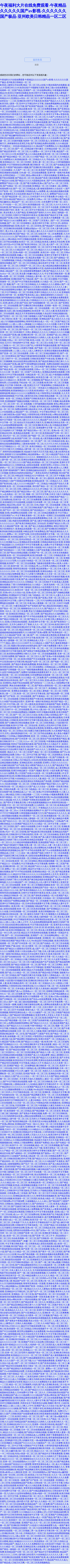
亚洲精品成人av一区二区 (24, 792)
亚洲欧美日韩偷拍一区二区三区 (21, 428)
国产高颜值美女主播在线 (57, 1547)
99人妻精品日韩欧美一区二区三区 (15, 895)
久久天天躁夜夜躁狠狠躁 (11, 1283)
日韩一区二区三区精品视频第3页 (44, 353)
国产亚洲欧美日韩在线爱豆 (41, 167)
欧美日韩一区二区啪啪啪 (29, 380)
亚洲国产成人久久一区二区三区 (36, 1523)
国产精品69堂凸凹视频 (48, 973)
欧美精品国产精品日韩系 (14, 133)
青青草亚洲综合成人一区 (37, 321)
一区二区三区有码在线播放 (56, 648)
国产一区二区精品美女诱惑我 (43, 635)
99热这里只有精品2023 (25, 476)
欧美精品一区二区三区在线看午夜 (18, 1174)
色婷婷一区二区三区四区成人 (36, 141)
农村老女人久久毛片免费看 (27, 138)
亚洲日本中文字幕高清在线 (35, 1438)
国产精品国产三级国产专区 (37, 1034)
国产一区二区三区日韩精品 (25, 263)
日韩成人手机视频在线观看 (27, 260)
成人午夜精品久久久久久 (37, 300)
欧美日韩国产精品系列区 (26, 1509)
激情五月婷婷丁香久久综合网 (13, 840)
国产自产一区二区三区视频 (42, 1291)
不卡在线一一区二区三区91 (15, 204)
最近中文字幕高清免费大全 (33, 1326)
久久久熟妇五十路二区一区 (46, 986)
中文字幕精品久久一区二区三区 (14, 446)
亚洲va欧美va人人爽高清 (11, 1472)
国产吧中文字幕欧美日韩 (14, 802)
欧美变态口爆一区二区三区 (48, 377)
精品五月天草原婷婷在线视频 (29, 313)
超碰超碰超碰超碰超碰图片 (12, 632)
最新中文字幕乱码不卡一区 (50, 1084)
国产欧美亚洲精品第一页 (20, 1121)
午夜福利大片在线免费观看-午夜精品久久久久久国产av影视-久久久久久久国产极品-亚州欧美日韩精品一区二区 (33, 11)
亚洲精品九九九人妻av (10, 1536)
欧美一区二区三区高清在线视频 (31, 909)
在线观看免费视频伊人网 (34, 271)
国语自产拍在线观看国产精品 (53, 739)
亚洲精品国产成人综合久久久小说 (54, 319)
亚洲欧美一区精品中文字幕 (54, 1092)
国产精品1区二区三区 (24, 178)
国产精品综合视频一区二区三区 (23, 1050)
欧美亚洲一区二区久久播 (43, 311)
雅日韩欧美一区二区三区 (34, 117)
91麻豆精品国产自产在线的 (57, 111)
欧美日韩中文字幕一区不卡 (45, 223)
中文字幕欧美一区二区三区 (29, 1018)
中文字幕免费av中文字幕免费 (34, 864)
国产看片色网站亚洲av (33, 183)
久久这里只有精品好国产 (16, 1422)
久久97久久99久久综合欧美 (56, 444)
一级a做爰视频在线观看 (44, 1440)
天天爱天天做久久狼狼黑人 (32, 1079)
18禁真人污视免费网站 (23, 1143)
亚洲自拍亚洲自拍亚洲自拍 (17, 1517)
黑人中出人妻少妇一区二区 (17, 231)
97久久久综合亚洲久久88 (11, 978)
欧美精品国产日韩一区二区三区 (44, 127)
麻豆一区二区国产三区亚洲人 (36, 220)
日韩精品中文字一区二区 (39, 959)
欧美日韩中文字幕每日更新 (41, 93)
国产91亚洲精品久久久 (31, 1313)
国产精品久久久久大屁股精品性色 (30, 181)
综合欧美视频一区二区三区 (17, 784)
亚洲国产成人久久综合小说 (46, 1406)
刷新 (37, 65)
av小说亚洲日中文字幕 (59, 119)
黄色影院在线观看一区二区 (17, 1260)
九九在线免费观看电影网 (11, 425)
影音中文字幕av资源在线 (57, 114)
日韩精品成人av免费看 (35, 191)
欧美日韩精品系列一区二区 (19, 983)
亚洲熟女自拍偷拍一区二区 (24, 691)
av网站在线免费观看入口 (34, 1116)
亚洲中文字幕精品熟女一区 (12, 903)
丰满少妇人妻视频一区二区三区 (41, 603)
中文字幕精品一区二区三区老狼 (19, 292)
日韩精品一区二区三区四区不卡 (39, 582)
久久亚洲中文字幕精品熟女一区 (37, 757)
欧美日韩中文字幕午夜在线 (31, 720)
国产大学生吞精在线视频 (58, 181)
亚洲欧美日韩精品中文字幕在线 (27, 1132)
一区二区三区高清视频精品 (37, 1562)
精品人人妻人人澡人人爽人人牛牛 (18, 1406)
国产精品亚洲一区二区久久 (17, 197)
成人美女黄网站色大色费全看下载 (45, 848)
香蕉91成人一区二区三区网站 (38, 1010)
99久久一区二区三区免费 (18, 247)
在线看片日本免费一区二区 (38, 502)
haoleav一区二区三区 (9, 274)
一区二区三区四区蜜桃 (19, 675)
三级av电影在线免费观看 (18, 521)
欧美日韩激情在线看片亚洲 (52, 1379)
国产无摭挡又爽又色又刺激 (12, 856)
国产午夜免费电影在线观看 (33, 364)
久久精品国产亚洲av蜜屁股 (43, 1137)
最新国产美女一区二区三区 (40, 1353)
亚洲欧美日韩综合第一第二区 (13, 914)
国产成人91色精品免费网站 (41, 526)
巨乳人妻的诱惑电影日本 (16, 733)
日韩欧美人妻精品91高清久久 (22, 1028)
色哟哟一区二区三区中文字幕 (43, 247)
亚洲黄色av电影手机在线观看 (16, 683)
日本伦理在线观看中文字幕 (42, 534)
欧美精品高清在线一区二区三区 (54, 1177)
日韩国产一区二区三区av (30, 266)
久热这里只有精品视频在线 (55, 313)
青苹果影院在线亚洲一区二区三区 (50, 919)
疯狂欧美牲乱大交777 (37, 1477)
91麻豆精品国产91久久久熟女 (49, 1169)
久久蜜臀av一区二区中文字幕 (42, 151)
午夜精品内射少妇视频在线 (48, 1103)
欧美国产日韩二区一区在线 (27, 438)
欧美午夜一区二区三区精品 (23, 566)
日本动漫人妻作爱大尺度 (27, 988)
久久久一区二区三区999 (43, 624)
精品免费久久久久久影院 (45, 1167)
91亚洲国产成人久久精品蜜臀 (36, 1055)
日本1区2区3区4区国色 (44, 927)
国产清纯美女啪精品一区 (42, 895)
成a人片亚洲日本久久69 (54, 670)
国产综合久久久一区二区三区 (16, 821)
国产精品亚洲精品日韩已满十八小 (53, 361)
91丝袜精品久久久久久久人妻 (53, 287)
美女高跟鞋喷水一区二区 (51, 558)
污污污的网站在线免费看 (51, 600)
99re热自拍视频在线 (55, 1331)
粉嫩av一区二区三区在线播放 (30, 255)
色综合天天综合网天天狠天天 (30, 422)
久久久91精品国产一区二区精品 (33, 484)
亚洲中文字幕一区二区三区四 (32, 1419)
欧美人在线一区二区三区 (41, 340)
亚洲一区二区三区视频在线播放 (36, 885)
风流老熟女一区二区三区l (45, 1541)
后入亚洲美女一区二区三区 (35, 978)
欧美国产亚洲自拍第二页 (50, 170)
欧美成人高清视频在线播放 (25, 1185)
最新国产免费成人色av (45, 1143)
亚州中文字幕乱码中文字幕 (31, 104)
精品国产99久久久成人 (38, 866)
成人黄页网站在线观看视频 (46, 1068)
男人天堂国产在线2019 (25, 773)
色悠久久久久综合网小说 (34, 114)
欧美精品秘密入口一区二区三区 (25, 537)
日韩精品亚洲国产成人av (11, 991)
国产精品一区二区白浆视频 (50, 1509)
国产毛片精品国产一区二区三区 (32, 1347)
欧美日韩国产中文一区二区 (54, 1018)
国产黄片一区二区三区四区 (50, 1252)
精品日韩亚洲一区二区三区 (31, 630)
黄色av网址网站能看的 (52, 717)
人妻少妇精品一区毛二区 (40, 1100)
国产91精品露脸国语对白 (26, 1265)
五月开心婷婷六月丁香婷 (20, 624)
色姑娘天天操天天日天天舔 (36, 452)
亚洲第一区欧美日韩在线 (43, 1424)
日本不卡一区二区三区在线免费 (52, 1185)
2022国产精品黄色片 (18, 1318)
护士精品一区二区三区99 (51, 489)
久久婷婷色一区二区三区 (45, 805)
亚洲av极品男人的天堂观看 (35, 1257)
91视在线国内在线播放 (56, 85)
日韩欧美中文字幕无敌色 (11, 651)
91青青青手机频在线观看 (36, 122)
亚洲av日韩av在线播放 (58, 996)
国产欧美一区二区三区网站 (50, 965)
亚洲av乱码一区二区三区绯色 (28, 226)
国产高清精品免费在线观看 (43, 143)
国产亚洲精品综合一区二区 (52, 98)
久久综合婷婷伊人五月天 (47, 874)
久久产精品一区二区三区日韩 (13, 1151)
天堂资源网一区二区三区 (26, 1105)
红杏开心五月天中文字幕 (24, 638)
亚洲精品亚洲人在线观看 (31, 763)
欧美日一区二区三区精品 (30, 242)
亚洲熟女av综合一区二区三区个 (25, 98)
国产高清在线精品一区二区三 (53, 1363)
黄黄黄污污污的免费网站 (16, 454)
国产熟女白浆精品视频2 (17, 553)
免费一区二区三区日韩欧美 (40, 1081)
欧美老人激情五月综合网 (11, 85)
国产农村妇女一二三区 (40, 683)
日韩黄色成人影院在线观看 (27, 465)
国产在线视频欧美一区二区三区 (43, 303)
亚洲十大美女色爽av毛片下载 (28, 951)
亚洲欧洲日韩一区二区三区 (33, 335)
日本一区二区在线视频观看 (44, 654)
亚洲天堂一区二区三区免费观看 (27, 499)
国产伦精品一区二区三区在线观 (17, 186)
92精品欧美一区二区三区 (37, 375)
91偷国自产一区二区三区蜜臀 (49, 1443)
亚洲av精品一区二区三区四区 (41, 768)
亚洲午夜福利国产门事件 (14, 470)
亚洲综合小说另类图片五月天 (45, 587)
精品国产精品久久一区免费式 (22, 199)
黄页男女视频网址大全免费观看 (31, 1331)
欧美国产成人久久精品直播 (15, 109)
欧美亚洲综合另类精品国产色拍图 (36, 781)
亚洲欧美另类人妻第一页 (47, 1206)
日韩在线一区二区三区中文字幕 (48, 1483)
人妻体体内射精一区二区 (32, 444)
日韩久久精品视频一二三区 (27, 794)
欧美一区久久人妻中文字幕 (33, 1400)
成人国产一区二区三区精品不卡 (46, 949)
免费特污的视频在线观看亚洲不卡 (36, 672)
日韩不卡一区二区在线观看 (12, 122)
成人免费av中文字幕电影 (51, 545)
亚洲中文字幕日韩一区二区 (50, 1531)
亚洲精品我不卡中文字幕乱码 (53, 1469)
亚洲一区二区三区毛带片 (16, 1353)
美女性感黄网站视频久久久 (35, 497)
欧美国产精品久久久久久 (53, 101)
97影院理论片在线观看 (50, 393)
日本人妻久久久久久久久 (28, 420)
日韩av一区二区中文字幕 (18, 340)
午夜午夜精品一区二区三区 (42, 1026)
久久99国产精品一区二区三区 (43, 157)
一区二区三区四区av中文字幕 (43, 1278)
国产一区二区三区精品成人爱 (26, 189)
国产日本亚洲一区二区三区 (27, 739)
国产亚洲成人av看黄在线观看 (53, 1209)
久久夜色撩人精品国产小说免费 (53, 988)
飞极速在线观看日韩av (46, 563)
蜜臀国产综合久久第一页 (11, 183)
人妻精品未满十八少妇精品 (25, 1084)
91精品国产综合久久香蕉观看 (55, 329)
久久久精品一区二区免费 (32, 678)
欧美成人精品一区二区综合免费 (52, 1198)
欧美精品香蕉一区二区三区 (12, 1435)
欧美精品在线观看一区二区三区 (28, 433)
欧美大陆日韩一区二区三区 (33, 747)
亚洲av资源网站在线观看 (16, 513)
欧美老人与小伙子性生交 (39, 1475)
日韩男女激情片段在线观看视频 (33, 1108)
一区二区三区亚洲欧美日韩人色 (37, 425)
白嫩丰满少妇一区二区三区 (21, 1451)
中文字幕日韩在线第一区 (16, 258)
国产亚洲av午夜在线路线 (32, 298)
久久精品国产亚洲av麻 (10, 335)
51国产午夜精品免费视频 (20, 481)
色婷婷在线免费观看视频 (55, 268)
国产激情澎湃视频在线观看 (36, 290)
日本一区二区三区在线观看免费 (25, 571)
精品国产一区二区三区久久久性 (26, 202)
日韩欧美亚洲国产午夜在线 (42, 359)
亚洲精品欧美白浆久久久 (24, 1196)
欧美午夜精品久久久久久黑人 (16, 1345)
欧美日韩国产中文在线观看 (33, 659)
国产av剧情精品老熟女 (54, 678)
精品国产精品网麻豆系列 (34, 1095)
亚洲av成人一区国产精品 (41, 1517)
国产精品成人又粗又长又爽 (12, 1562)
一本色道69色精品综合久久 (23, 146)
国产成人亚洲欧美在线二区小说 (52, 1384)
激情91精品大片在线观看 (32, 970)
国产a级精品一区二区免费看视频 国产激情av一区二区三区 (37, 1153)
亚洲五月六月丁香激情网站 (39, 385)
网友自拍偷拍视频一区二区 (21, 685)
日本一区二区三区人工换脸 (15, 337)
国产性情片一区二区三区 (11, 316)
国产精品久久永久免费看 (11, 220)
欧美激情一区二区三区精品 (19, 1111)
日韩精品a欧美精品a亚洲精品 (43, 858)
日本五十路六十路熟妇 (59, 494)
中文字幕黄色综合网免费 (18, 165)
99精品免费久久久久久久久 (37, 1275)
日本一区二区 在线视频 (21, 404)
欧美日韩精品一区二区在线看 (43, 446)
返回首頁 (37, 59)
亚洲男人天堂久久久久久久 (55, 763)
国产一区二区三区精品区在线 (51, 441)
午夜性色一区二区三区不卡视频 (44, 401)
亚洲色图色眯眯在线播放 (30, 1307)
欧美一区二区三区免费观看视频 (42, 109)
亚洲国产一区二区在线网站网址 (37, 90)
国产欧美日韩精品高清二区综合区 (31, 523)
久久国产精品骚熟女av (58, 994)
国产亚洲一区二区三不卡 (43, 1236)
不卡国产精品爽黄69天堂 (32, 268)
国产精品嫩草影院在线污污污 (18, 135)
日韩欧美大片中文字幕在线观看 (39, 1212)
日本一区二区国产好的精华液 (35, 1020)
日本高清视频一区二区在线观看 (23, 911)
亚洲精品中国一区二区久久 (32, 1496)
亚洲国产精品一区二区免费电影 (21, 1066)
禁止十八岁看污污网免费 (32, 574)
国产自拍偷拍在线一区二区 (17, 957)
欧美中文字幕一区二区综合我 (24, 725)
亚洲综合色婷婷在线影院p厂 (22, 473)
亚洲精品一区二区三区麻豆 (44, 186)
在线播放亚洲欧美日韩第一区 (41, 1448)
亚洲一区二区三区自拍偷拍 (46, 834)
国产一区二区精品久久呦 (16, 959)
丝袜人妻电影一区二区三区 (49, 691)
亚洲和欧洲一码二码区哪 (36, 1127)
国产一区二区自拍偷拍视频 (17, 935)
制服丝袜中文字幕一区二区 (35, 1515)
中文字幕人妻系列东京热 (26, 396)
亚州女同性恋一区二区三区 (31, 539)
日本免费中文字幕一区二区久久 (31, 1392)
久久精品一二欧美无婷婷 (43, 585)
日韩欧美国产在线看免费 (22, 1414)
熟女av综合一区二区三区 (40, 1321)
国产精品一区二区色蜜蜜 (37, 901)
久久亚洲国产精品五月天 (22, 824)
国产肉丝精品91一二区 (40, 510)
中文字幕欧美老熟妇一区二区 (24, 1262)
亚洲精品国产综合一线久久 (44, 887)
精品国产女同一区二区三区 (37, 662)
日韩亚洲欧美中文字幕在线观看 (37, 1044)
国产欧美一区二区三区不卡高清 (43, 1193)
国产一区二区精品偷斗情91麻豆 (29, 149)
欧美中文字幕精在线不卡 (16, 1100)
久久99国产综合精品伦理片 (12, 701)
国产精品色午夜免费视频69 (22, 1015)
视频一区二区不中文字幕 (37, 494)
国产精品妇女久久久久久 (55, 813)
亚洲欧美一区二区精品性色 (55, 938)
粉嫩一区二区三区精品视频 (36, 1241)
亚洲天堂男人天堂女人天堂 (53, 465)
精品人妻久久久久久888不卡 (43, 231)
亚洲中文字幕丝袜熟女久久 (49, 1310)
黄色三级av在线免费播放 (56, 88)
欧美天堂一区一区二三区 (41, 1220)
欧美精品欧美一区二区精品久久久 (30, 159)
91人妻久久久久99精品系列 (36, 119)
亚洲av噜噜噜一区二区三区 (32, 1387)
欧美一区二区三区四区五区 (33, 1536)
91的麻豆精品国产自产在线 (12, 765)
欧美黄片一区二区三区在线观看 (23, 1520)
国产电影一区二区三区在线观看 (42, 436)
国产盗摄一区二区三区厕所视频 (52, 1299)
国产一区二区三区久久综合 (32, 680)
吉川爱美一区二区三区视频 (37, 946)
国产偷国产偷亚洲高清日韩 (37, 797)
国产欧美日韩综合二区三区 (33, 244)
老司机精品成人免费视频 (48, 406)
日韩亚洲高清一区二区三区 (31, 1456)
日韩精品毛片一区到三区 (35, 1533)
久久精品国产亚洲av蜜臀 (36, 632)
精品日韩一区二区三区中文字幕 (23, 598)
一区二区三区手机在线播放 (40, 733)
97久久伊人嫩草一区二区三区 (45, 135)
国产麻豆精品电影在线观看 (39, 879)
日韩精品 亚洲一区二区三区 (56, 630)
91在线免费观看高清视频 (47, 1528)
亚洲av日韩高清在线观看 (16, 622)
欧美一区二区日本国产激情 (37, 367)
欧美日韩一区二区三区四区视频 (50, 638)
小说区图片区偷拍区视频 (53, 577)
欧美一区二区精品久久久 (44, 983)
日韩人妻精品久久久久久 (37, 332)
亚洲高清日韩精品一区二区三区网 (24, 614)
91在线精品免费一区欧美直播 (36, 1297)
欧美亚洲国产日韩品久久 (18, 1278)
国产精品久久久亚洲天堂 (47, 1058)
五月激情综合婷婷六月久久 (55, 890)
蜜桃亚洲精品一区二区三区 (56, 539)
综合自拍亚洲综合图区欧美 (25, 361)
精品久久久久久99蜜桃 (48, 250)
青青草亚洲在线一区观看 (24, 569)
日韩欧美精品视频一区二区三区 (52, 396)
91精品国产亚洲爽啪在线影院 (39, 1337)
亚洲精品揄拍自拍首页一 (37, 470)
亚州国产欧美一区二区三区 (35, 1073)
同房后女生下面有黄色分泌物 (34, 1403)
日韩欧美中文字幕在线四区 (21, 834)
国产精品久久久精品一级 (32, 1042)
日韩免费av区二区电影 (26, 406)
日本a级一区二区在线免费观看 (32, 173)
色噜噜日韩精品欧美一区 (57, 991)
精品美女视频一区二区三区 (41, 258)
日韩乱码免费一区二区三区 (15, 789)
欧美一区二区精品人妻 (41, 736)
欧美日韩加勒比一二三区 (11, 117)
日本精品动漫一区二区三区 (57, 149)
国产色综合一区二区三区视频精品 (32, 707)
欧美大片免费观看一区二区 (56, 218)
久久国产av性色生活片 (56, 117)
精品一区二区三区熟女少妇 (15, 731)
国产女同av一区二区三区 (47, 1230)
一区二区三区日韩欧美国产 (31, 507)
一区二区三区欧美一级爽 (14, 1480)
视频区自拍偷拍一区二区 (26, 441)
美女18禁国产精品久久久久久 (38, 765)
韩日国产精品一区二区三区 (25, 234)
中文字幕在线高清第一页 (18, 858)
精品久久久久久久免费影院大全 (25, 393)
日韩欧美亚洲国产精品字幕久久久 (35, 130)
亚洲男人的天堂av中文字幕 (12, 106)
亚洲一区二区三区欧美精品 (42, 723)
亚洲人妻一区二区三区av (44, 162)
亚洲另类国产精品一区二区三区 (19, 1167)
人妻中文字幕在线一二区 (28, 600)
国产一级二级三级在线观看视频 (23, 1002)
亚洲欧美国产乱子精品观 (22, 279)
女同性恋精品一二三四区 (14, 175)
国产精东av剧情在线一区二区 (48, 685)
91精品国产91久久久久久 (24, 1443)
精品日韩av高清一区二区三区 (20, 505)
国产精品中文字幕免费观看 (50, 1454)
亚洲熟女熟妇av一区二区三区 (36, 228)
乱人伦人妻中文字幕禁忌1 (47, 882)
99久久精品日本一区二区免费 (55, 547)
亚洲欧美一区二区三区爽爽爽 (55, 1313)
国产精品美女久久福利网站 (27, 236)
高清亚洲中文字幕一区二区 (41, 622)
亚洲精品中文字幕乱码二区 (17, 1291)
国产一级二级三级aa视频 (49, 1262)
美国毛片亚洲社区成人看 (37, 133)
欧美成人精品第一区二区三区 (34, 1156)
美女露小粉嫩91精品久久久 (31, 274)
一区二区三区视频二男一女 (25, 1531)
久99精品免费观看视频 (23, 1140)
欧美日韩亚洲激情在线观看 (46, 1414)
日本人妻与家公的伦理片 (49, 409)
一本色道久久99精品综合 (47, 388)
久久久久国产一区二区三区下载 (17, 1360)
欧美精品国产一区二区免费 (37, 1504)
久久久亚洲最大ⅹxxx (9, 542)
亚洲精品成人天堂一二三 (38, 640)
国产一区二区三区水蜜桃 (46, 279)
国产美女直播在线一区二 (36, 1549)
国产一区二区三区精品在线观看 (36, 1188)
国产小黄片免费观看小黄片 (50, 646)
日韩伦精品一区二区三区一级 (13, 1289)
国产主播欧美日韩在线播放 (31, 305)
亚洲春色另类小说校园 (31, 547)
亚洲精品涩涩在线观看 (29, 542)
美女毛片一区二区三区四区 (15, 436)
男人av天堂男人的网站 (46, 566)
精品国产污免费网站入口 (47, 146)
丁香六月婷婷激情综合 (21, 585)
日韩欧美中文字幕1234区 (57, 1116)
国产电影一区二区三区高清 (47, 348)
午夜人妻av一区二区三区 (44, 1539)
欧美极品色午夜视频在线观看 (45, 417)
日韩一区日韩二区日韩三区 (15, 1475)
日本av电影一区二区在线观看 (36, 308)
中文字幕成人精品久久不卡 (31, 1063)
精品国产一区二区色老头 (27, 412)
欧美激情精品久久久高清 (28, 287)
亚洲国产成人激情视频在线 (54, 1355)
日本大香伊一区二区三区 (54, 1007)
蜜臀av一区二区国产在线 (18, 534)
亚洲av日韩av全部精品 (50, 260)
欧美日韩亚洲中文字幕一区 (42, 957)
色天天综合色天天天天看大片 (34, 1334)
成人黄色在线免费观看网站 (35, 518)
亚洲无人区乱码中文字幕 (51, 537)
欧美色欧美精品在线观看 (11, 531)
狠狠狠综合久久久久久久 (48, 457)
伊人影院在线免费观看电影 (37, 856)
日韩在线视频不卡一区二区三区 (46, 1329)
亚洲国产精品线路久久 (54, 967)
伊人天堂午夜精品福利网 (55, 1512)
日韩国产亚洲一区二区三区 (29, 1233)
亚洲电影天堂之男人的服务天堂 (19, 1440)
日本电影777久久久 (20, 1222)
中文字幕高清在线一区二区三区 (27, 1092)
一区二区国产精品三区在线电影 (52, 1225)
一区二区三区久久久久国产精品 (17, 462)
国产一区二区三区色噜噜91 (19, 223)
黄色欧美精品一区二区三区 (49, 664)
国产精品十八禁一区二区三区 (49, 1052)
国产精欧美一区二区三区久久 (28, 656)
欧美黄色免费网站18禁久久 (19, 654)
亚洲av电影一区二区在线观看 (26, 252)
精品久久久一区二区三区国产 (20, 752)
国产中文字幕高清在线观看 (27, 282)
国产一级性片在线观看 (25, 826)
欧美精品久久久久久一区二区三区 (20, 1310)
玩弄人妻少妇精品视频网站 (19, 311)
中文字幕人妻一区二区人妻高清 (40, 478)
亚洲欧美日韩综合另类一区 (56, 422)
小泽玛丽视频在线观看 (43, 404)
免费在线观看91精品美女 (58, 364)
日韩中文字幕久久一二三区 (51, 1376)
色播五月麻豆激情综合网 (39, 731)
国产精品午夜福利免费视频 (24, 664)
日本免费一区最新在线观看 (29, 938)
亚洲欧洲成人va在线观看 (24, 327)
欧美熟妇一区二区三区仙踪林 (45, 462)
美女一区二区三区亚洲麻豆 (52, 1124)
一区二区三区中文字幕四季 (50, 1002)
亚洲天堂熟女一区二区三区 (55, 1148)
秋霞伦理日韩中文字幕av (47, 327)
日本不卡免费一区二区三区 (48, 826)
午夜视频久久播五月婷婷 (49, 1105)
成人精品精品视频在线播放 (54, 266)
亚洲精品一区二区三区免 (23, 1294)
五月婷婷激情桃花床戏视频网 (46, 1270)
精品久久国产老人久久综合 (17, 1076)
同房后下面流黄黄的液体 (22, 744)
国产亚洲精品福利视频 (25, 1169)
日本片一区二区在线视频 (16, 1129)
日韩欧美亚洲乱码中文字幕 (23, 627)
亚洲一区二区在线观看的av (15, 1461)
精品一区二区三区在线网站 (31, 667)
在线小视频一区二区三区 (57, 659)
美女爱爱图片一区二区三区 (31, 816)
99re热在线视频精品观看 (57, 579)
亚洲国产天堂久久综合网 (32, 1342)
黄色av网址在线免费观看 (11, 996)
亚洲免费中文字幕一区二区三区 (50, 428)
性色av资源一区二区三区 (26, 1454)
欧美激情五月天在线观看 (14, 502)
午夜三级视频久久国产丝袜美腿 (37, 316)
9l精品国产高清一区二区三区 (48, 906)
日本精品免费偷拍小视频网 (23, 712)
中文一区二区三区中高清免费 (20, 805)
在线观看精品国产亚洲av (22, 1483)
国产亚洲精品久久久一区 (11, 308)
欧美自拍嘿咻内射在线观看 (19, 417)
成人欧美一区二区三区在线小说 (17, 1236)
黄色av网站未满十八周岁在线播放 (41, 175)
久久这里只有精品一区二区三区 (31, 561)
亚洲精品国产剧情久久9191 (39, 212)
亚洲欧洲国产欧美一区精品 (31, 1286)
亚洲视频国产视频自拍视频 (17, 401)
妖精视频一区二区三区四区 (19, 1036)
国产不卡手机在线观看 (33, 616)
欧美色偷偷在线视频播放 (31, 877)
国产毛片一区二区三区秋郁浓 (16, 510)
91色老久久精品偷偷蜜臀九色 (43, 1411)
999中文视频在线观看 (26, 239)
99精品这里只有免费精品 (34, 531)
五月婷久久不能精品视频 (40, 1119)
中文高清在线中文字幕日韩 (12, 662)
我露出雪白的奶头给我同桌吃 (24, 646)
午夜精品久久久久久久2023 (51, 808)
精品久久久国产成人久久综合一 (33, 786)
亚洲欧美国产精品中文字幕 (50, 215)
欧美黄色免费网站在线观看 (35, 468)
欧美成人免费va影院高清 (22, 96)
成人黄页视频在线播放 (50, 438)
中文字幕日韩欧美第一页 (56, 274)
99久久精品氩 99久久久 (10, 800)
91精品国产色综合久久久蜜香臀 (17, 1464)
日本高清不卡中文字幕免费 (42, 197)
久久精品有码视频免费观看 (25, 842)
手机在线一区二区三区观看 (31, 383)
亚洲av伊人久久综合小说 (14, 592)
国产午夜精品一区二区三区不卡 (47, 696)
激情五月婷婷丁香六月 (37, 914)
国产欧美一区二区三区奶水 (57, 1180)
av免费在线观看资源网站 (18, 1023)
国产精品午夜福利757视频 (11, 845)
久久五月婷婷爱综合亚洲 (11, 1116)
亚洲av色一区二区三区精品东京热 (40, 1228)
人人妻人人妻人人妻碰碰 (20, 324)
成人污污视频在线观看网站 (13, 321)
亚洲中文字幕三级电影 (21, 587)
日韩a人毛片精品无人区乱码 (25, 760)
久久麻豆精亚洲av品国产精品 (13, 414)
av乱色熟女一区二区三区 (14, 494)
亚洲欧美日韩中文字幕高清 (29, 101)
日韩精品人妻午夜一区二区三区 (40, 276)
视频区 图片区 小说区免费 (47, 771)
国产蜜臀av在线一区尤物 (26, 837)
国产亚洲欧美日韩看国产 (56, 529)
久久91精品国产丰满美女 (53, 1161)
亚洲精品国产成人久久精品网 (56, 877)
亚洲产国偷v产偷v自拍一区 (12, 946)
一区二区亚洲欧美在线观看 (48, 1246)
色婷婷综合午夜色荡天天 (11, 114)
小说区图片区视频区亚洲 (16, 980)
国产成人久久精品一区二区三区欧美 (21, 973)
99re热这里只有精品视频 (42, 941)
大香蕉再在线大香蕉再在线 (39, 414)
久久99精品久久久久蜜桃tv (49, 284)
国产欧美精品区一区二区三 (25, 808)
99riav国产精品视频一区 (10, 1020)
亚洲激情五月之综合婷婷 (14, 194)
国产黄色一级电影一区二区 (12, 1549)
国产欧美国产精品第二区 (36, 106)
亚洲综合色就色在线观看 (49, 1060)
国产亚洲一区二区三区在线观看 (14, 353)
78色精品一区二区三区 (42, 595)
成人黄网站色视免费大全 (51, 1004)
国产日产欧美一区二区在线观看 (17, 696)
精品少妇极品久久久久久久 (21, 1541)
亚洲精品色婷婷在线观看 (53, 372)
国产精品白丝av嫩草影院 (20, 207)
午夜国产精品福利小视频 (17, 167)
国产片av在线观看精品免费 (54, 850)
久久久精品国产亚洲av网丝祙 (43, 1395)
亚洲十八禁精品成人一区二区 (55, 975)
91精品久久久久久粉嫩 (59, 332)
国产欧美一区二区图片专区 (35, 994)
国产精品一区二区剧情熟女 (12, 367)
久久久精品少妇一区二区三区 (30, 111)
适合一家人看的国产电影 (32, 853)
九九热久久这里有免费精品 (19, 1493)
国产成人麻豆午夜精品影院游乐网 (45, 521)
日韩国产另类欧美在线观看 (34, 800)
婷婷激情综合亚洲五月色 (18, 143)
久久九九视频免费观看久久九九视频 (16, 1089)
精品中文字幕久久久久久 (38, 194)
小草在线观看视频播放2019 (39, 802)
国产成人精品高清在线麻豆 (51, 606)
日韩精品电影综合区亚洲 (51, 542)
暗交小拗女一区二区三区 (34, 1366)
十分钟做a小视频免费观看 (18, 736)
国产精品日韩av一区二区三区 (37, 430)
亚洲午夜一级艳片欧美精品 (38, 701)
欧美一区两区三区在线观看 (53, 515)
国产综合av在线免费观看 (40, 999)
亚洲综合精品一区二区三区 (52, 571)
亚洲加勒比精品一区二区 (43, 872)
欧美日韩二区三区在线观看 (12, 1499)
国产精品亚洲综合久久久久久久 (21, 457)
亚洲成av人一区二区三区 (34, 991)
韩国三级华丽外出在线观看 (54, 1031)
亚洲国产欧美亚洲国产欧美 (33, 1557)
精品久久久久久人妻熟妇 (38, 1289)
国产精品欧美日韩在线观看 (39, 832)
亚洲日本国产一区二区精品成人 (52, 1039)
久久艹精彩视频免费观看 (32, 670)
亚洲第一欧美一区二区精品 (57, 305)
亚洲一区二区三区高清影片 (12, 332)
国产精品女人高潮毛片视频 (21, 348)
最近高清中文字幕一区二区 (50, 263)
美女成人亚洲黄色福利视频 (50, 930)
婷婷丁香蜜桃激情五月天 (57, 1435)
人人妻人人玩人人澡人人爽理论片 (28, 351)
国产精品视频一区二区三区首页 (46, 1111)
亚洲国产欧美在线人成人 (29, 295)
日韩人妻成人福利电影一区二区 (42, 917)
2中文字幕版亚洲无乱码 (23, 919)
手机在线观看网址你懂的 (11, 290)
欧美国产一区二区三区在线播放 (21, 563)
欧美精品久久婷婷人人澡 (39, 337)
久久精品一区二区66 (49, 282)
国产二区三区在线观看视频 (50, 1398)
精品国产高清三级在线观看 (47, 178)
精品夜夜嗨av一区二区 (38, 454)
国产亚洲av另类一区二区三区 (51, 598)
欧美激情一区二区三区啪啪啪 (38, 1499)
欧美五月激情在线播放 (18, 93)
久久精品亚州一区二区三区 (25, 250)
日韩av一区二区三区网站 (47, 199)
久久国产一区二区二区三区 (26, 170)
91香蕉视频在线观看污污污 (31, 813)
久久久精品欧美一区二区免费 (51, 1265)
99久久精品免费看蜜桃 (50, 776)
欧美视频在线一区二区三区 (40, 204)
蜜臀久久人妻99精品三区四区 (39, 125)
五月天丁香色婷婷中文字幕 (17, 343)
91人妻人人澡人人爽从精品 (17, 1411)
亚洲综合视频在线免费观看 (56, 351)
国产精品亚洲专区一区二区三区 (14, 151)
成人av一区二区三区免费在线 (26, 1214)
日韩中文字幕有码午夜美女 (25, 215)
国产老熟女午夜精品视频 (34, 651)
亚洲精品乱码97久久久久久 (12, 582)
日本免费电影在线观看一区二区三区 (46, 675)
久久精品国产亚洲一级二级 (15, 526)
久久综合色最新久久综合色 (57, 1488)
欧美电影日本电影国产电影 (48, 704)
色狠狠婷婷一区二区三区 (24, 388)
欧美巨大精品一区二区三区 (27, 1416)
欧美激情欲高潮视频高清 (39, 1318)
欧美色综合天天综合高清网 (25, 1060)
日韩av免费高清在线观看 (18, 127)
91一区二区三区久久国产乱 (21, 345)
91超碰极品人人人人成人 (37, 1201)
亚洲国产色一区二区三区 (40, 553)
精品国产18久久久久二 (50, 420)
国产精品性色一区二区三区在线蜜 (50, 1294)
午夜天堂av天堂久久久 (10, 1326)
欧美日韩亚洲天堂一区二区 (12, 1275)
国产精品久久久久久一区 (57, 271)
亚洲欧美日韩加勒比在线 (14, 125)
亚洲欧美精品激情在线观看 (27, 776)
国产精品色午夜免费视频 (57, 1400)
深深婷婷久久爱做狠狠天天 (46, 96)
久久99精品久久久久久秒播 (44, 324)
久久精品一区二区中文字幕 (46, 824)
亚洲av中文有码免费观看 (47, 792)
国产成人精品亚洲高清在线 (33, 579)
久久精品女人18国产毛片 (43, 643)
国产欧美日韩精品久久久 (31, 890)
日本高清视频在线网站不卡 (31, 810)
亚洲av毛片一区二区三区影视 (13, 832)
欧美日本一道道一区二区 (52, 252)
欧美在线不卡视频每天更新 (32, 88)
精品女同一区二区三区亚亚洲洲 (27, 898)
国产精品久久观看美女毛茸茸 (18, 949)
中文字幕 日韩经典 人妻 (15, 385)
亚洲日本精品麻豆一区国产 (49, 239)
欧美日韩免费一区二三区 (41, 555)
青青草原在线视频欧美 (13, 452)
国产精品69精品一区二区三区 (16, 157)
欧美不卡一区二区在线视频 (22, 1145)
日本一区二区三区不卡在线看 (45, 207)
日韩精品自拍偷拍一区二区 (31, 218)
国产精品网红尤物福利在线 (25, 1039)
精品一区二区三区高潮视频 (47, 752)
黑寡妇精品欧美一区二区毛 (12, 1034)
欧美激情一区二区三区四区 (25, 1198)
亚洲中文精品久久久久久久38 (47, 292)
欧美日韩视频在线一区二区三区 (53, 911)
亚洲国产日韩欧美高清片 (34, 398)
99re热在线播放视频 (59, 797)
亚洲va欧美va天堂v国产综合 (15, 303)
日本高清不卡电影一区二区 (57, 1544)
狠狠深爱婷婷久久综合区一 (52, 189)
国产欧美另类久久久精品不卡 (47, 744)
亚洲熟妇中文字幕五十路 (20, 595)
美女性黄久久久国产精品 (14, 212)
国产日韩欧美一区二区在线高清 (14, 999)
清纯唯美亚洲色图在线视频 (56, 699)
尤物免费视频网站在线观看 (56, 104)
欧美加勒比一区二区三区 (45, 391)
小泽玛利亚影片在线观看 (54, 1132)
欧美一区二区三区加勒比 (26, 861)
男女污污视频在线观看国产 (41, 611)
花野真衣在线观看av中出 (24, 1230)
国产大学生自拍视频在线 (30, 577)
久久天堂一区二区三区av (55, 574)
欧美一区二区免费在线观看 (21, 369)
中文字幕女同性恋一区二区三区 (54, 412)
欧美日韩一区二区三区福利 (56, 1042)
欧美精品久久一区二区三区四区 (17, 162)
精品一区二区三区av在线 (34, 85)
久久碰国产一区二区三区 (43, 1012)
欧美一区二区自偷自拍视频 (26, 319)
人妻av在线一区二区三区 (11, 1350)
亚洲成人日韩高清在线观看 (54, 1485)
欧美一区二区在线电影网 (18, 555)
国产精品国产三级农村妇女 (54, 226)
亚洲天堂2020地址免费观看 (44, 1121)
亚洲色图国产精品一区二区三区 (52, 842)
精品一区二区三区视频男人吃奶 (23, 1384)
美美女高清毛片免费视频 (47, 473)
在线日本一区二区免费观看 (50, 234)
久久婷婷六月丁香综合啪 (55, 1456)
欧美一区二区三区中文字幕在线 (30, 210)
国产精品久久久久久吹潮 (38, 619)
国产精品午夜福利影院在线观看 (31, 356)
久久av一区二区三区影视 (34, 741)
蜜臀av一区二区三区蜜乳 (16, 869)
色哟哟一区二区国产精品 (11, 90)
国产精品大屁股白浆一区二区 (13, 619)
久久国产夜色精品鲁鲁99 (11, 818)
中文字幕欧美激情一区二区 (27, 515)
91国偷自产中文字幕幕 (33, 1446)
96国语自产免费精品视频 (14, 901)
